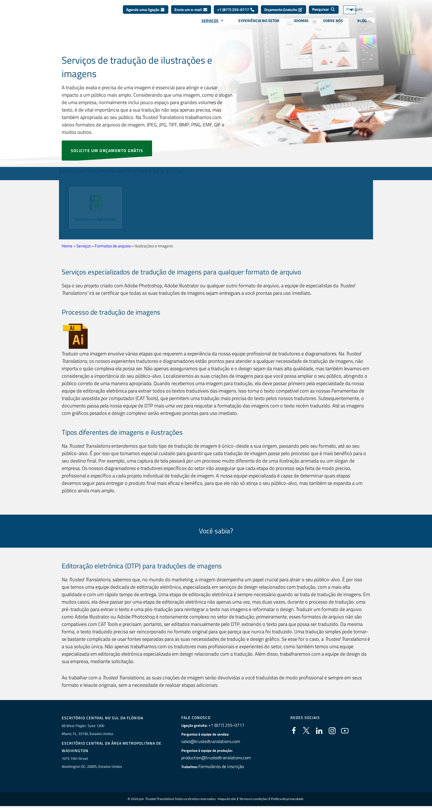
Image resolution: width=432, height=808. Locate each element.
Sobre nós (333, 24)
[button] (62, 205)
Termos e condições (253, 800)
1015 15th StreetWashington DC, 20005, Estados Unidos (92, 763)
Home (67, 246)
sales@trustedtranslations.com (211, 741)
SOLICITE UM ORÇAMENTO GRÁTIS (107, 150)
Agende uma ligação (145, 14)
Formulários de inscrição (223, 766)
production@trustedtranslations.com (216, 758)
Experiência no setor (258, 24)
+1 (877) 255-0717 (236, 14)
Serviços (212, 24)
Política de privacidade (287, 800)
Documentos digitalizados (95, 222)
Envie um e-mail (191, 14)
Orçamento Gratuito (283, 14)
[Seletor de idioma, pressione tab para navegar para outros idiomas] (357, 14)
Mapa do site (227, 800)
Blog (362, 24)
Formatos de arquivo (113, 246)
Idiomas (301, 24)
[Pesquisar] (324, 14)
